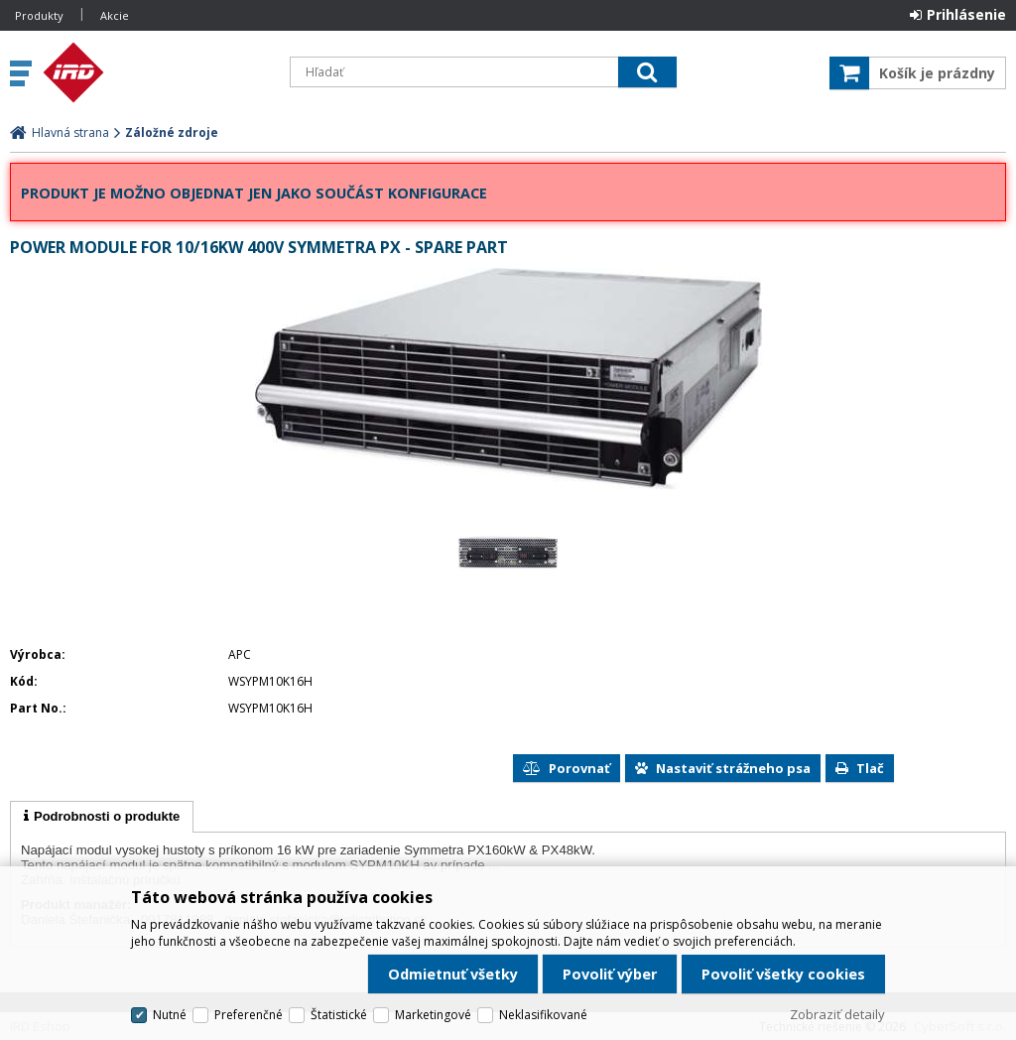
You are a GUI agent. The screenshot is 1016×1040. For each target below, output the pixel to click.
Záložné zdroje (171, 132)
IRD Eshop (156, 72)
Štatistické (339, 1014)
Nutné (170, 1014)
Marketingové (433, 1014)
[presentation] (101, 817)
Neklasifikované (543, 1014)
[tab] (101, 817)
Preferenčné (248, 1014)
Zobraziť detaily (837, 1014)
